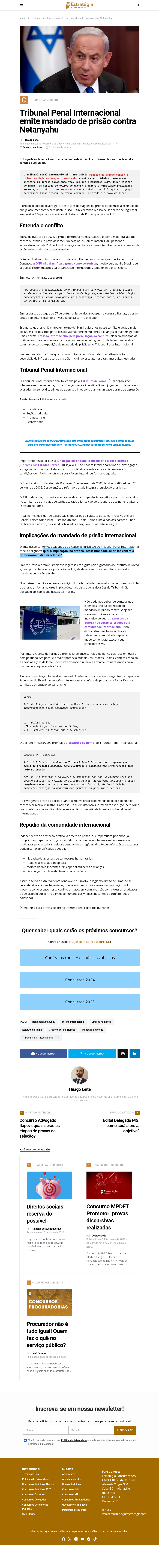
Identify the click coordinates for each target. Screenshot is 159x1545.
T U (30, 1474)
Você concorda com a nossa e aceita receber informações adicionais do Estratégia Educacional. (80, 1442)
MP (70, 1494)
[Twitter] (69, 1539)
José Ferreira (39, 1353)
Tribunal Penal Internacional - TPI (40, 1037)
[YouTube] (82, 1539)
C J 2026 (36, 1489)
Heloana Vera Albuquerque (46, 1228)
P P (35, 1479)
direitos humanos (101, 1021)
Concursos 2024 (80, 979)
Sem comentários (32, 147)
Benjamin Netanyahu (43, 1021)
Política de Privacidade (74, 1440)
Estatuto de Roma (32, 1029)
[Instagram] (76, 1539)
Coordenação (99, 1235)
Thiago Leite (31, 140)
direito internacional (73, 1021)
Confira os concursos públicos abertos (80, 957)
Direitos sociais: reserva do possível (46, 1213)
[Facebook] (63, 1539)
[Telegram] (88, 1539)
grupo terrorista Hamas (62, 1029)
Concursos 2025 (80, 1001)
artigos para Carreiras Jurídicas (89, 942)
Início (23, 18)
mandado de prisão (92, 1029)
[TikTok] (95, 1539)
